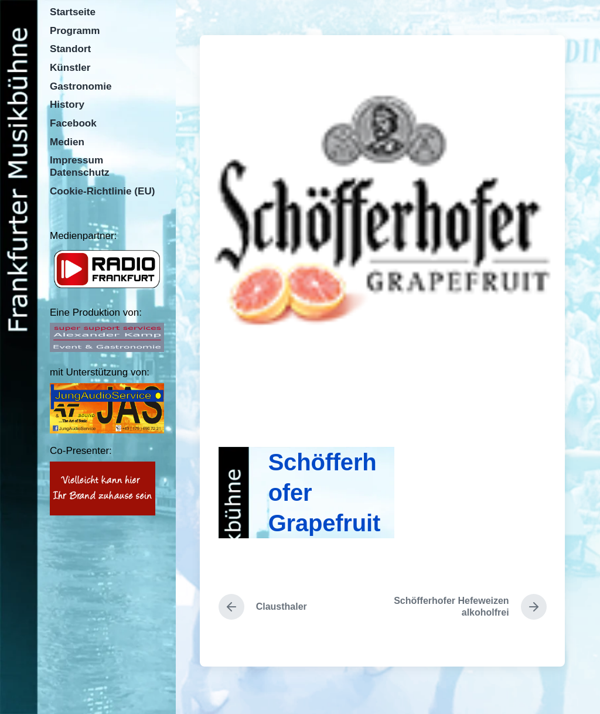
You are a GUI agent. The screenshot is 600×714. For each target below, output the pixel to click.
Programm (75, 30)
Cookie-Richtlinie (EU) (102, 191)
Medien (67, 142)
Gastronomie (80, 86)
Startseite (73, 12)
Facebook (73, 123)
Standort (70, 48)
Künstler (70, 67)
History (67, 104)
